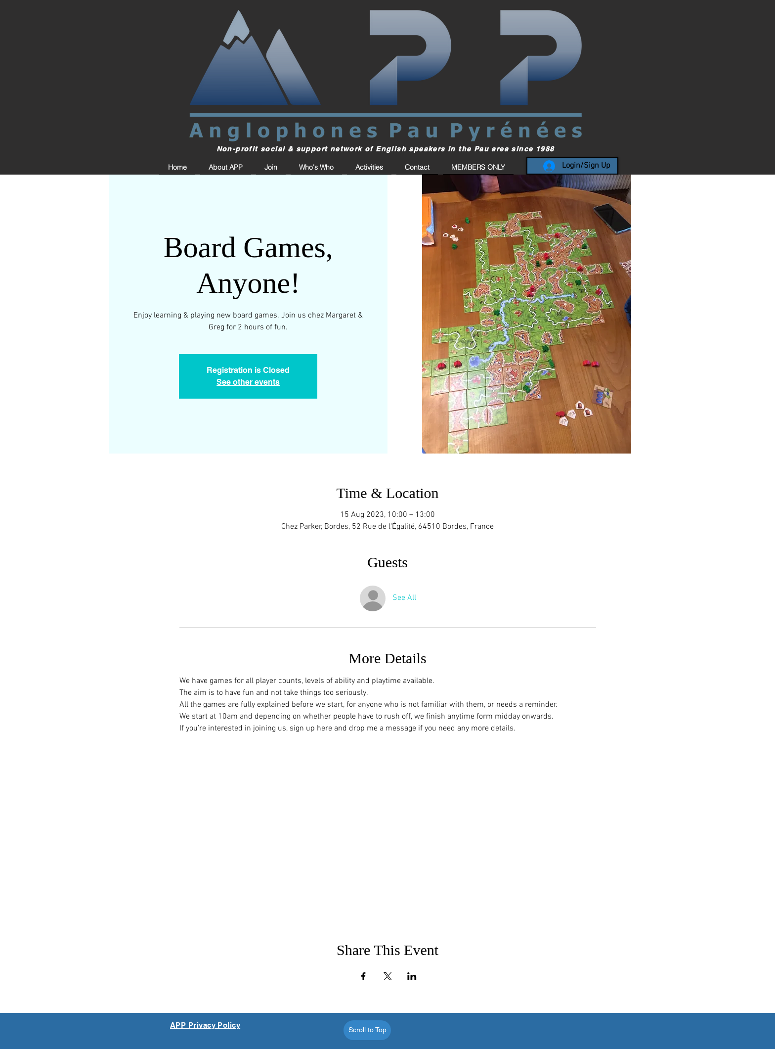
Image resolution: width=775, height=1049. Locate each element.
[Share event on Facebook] (363, 976)
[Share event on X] (387, 976)
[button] (477, 167)
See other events (248, 382)
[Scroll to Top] (367, 1030)
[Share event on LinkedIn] (412, 976)
